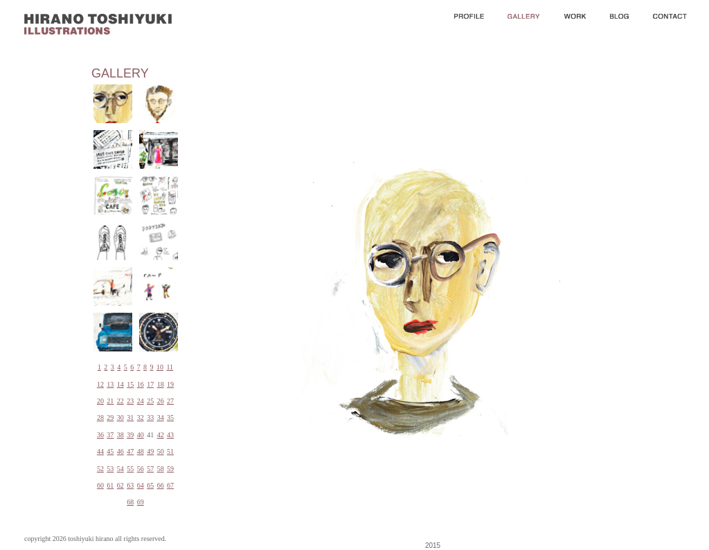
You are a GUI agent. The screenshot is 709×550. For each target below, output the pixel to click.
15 (130, 384)
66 (160, 485)
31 (130, 417)
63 (130, 485)
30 (120, 417)
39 (130, 435)
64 (140, 485)
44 (100, 451)
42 (160, 435)
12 (100, 384)
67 (170, 485)
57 (150, 469)
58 (160, 469)
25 (150, 401)
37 (110, 435)
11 (169, 367)
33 (150, 417)
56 (140, 469)
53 (110, 469)
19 (170, 384)
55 (130, 469)
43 (170, 435)
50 (160, 451)
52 (100, 469)
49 (150, 451)
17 (150, 384)
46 (120, 451)
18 (160, 384)
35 (170, 417)
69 (140, 502)
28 (100, 417)
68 (130, 502)
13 (110, 384)
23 (130, 401)
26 (160, 401)
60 (100, 485)
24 (140, 401)
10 (159, 367)
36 (100, 435)
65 (150, 485)
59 (170, 469)
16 (140, 384)
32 (140, 417)
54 (120, 469)
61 (110, 485)
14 (120, 384)
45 (110, 451)
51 (170, 451)
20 (100, 401)
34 (160, 417)
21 (110, 401)
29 (110, 417)
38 (120, 435)
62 (120, 485)
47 (130, 451)
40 (140, 435)
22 (120, 401)
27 (170, 401)
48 (140, 451)
